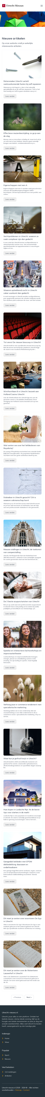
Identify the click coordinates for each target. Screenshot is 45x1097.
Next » (29, 997)
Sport (5, 1055)
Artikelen (7, 1076)
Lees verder (10, 96)
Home (5, 1038)
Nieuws (6, 1059)
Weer (5, 1042)
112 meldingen (9, 1072)
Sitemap (18, 1090)
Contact (26, 1090)
